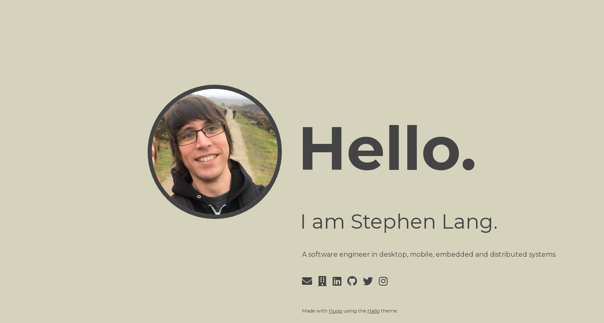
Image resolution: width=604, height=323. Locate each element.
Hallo (373, 310)
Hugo (335, 310)
